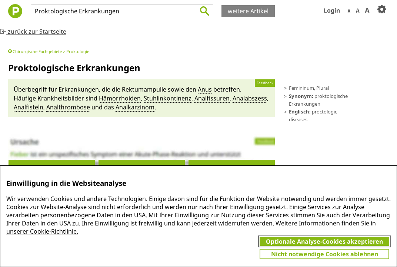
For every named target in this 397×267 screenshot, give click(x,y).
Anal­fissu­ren (212, 98)
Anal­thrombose (68, 107)
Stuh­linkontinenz (167, 98)
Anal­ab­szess (250, 98)
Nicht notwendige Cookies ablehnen (324, 254)
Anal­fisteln (28, 107)
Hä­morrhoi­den (120, 98)
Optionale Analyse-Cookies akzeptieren (324, 241)
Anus (205, 89)
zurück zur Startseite (33, 31)
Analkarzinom (135, 107)
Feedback (265, 82)
